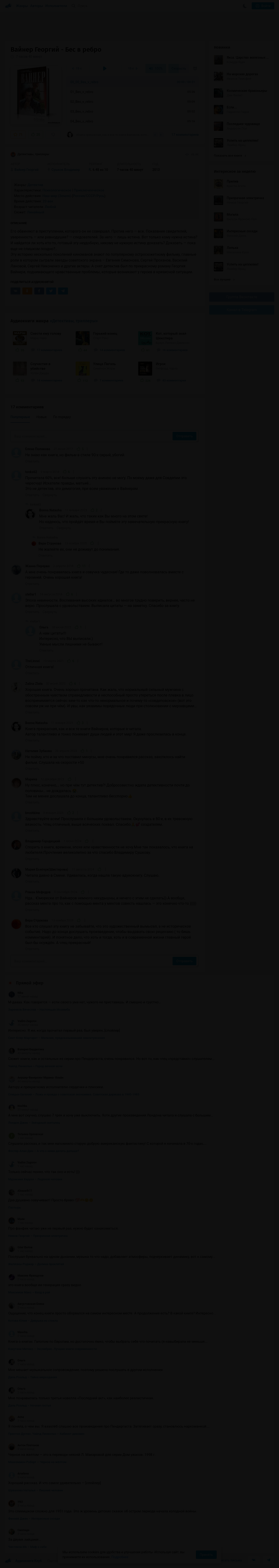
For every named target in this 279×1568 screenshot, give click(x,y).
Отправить (184, 436)
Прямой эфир (29, 983)
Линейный (35, 212)
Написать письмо (228, 1560)
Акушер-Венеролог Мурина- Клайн (36, 1078)
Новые (41, 417)
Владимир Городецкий (42, 841)
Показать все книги (230, 155)
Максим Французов (26, 1275)
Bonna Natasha (50, 510)
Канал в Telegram (242, 310)
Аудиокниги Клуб (23, 1561)
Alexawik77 (20, 1191)
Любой (50, 207)
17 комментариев (185, 134)
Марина (31, 779)
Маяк (16, 1219)
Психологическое (56, 190)
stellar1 (30, 594)
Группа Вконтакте (241, 297)
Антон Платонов (23, 1445)
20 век (47, 201)
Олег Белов (20, 1247)
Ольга (43, 627)
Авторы (36, 6)
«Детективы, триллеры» (74, 320)
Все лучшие (224, 279)
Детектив (35, 185)
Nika (15, 993)
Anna (16, 1417)
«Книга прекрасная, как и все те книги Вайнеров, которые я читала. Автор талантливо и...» (108, 134)
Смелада (18, 1530)
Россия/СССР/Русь (88, 196)
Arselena (18, 1473)
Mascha (18, 1332)
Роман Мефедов (38, 892)
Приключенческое (89, 190)
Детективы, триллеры (30, 154)
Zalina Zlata (33, 684)
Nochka (17, 1106)
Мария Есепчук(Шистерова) (46, 869)
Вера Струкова (50, 543)
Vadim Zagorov (22, 1021)
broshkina (32, 813)
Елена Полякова (37, 449)
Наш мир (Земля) (56, 196)
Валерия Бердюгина (26, 1049)
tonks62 (31, 472)
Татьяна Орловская (25, 1134)
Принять (206, 1555)
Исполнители (56, 6)
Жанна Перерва (37, 566)
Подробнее (119, 1557)
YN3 (15, 1502)
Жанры (22, 6)
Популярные (20, 417)
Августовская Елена (26, 1304)
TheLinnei (32, 661)
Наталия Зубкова (38, 751)
